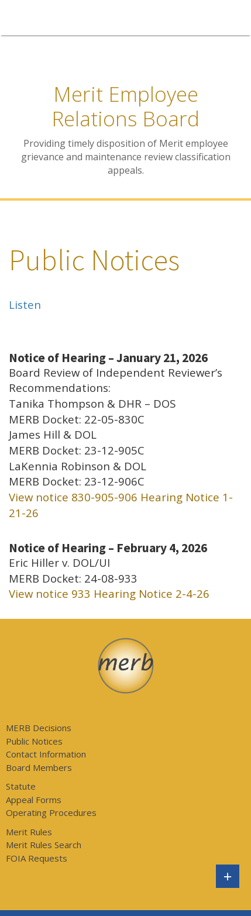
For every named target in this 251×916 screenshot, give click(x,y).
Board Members (39, 767)
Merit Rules (29, 832)
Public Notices (34, 741)
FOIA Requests (36, 858)
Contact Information (46, 754)
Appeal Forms (33, 799)
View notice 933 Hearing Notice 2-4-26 (109, 593)
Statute (21, 786)
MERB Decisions (38, 728)
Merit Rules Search (43, 844)
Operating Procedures (51, 812)
